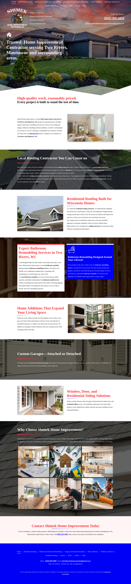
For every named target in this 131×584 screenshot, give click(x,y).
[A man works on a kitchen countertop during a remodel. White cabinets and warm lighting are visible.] (65, 493)
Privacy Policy (65, 574)
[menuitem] (13, 2)
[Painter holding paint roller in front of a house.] (97, 493)
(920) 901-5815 (114, 18)
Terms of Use (107, 572)
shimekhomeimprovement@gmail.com (107, 24)
